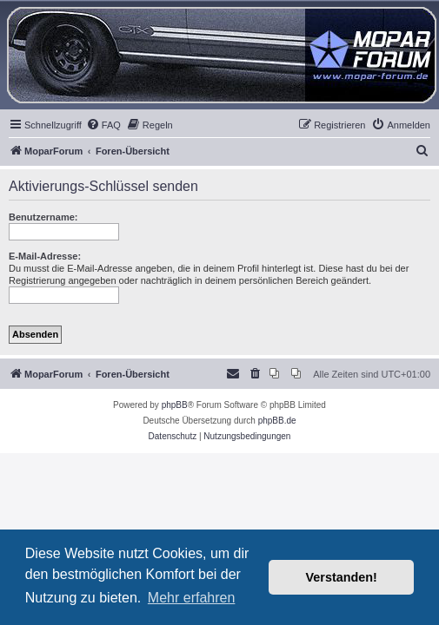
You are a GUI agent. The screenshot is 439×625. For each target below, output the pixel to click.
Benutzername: (43, 217)
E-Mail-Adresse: (45, 256)
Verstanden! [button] (341, 577)
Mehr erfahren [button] (192, 597)
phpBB (175, 405)
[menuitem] (103, 125)
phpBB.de (277, 420)
